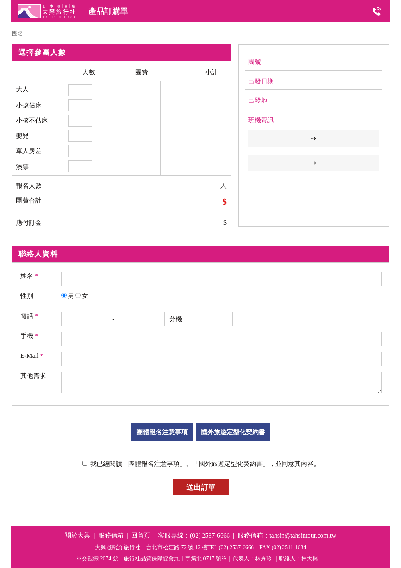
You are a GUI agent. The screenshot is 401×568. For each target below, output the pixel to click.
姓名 (29, 275)
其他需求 (33, 375)
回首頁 (140, 535)
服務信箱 (111, 535)
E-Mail (31, 355)
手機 (29, 335)
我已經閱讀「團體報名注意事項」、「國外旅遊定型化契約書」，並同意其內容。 (204, 463)
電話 (29, 315)
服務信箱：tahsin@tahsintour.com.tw (286, 535)
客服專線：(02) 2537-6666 (194, 535)
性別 (26, 295)
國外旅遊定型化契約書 (233, 432)
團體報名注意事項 (162, 432)
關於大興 (77, 535)
